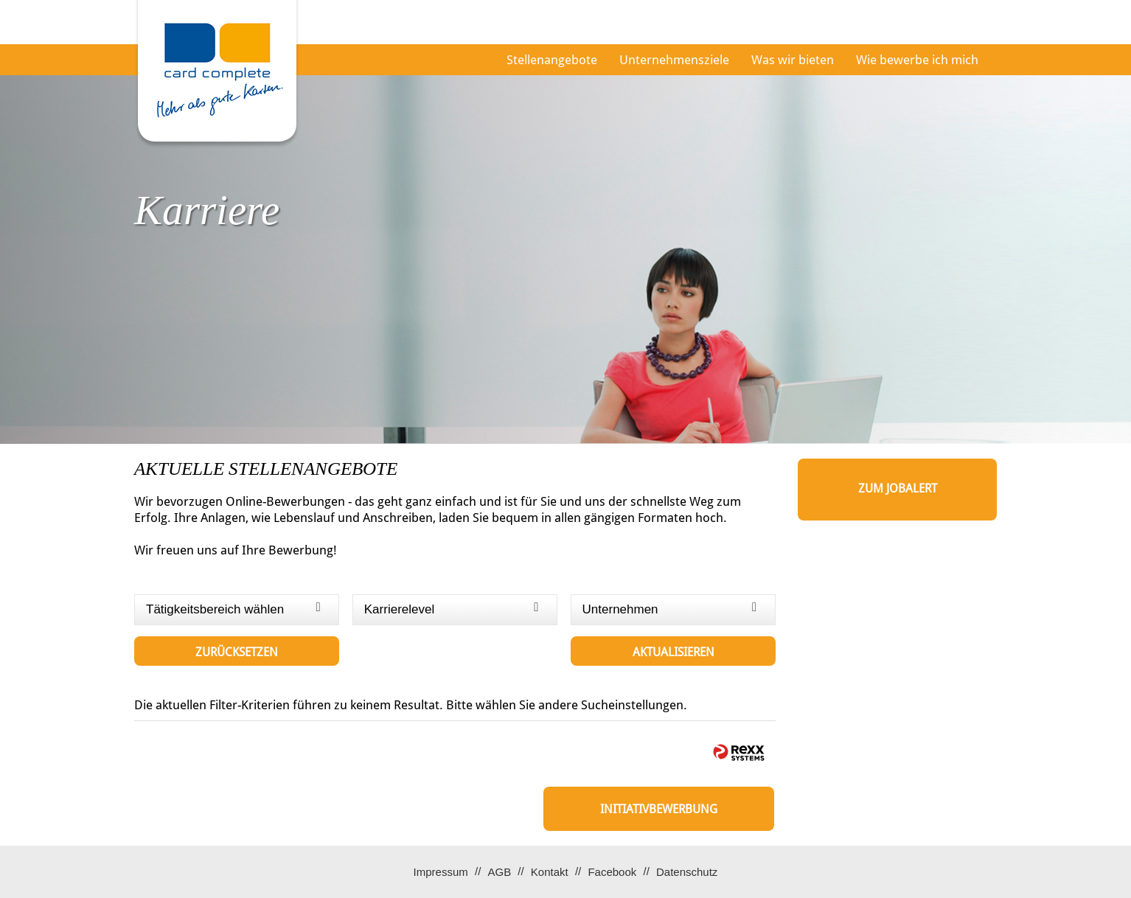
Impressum (441, 872)
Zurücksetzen (236, 652)
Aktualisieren (673, 652)
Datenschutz (686, 872)
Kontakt (549, 872)
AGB (499, 872)
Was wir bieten (792, 59)
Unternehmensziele (674, 59)
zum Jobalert (897, 488)
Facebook (612, 872)
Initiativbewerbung (658, 809)
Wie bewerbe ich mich (917, 59)
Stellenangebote (552, 59)
